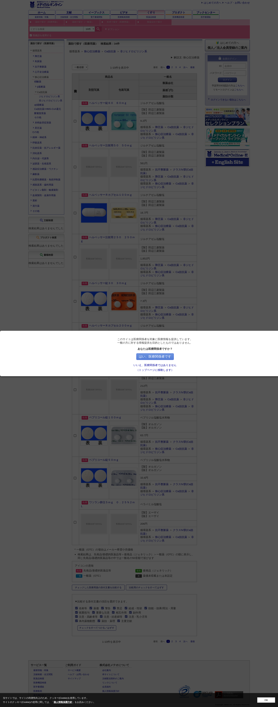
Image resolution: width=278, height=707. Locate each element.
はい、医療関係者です (177, 356)
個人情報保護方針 (63, 702)
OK (266, 700)
